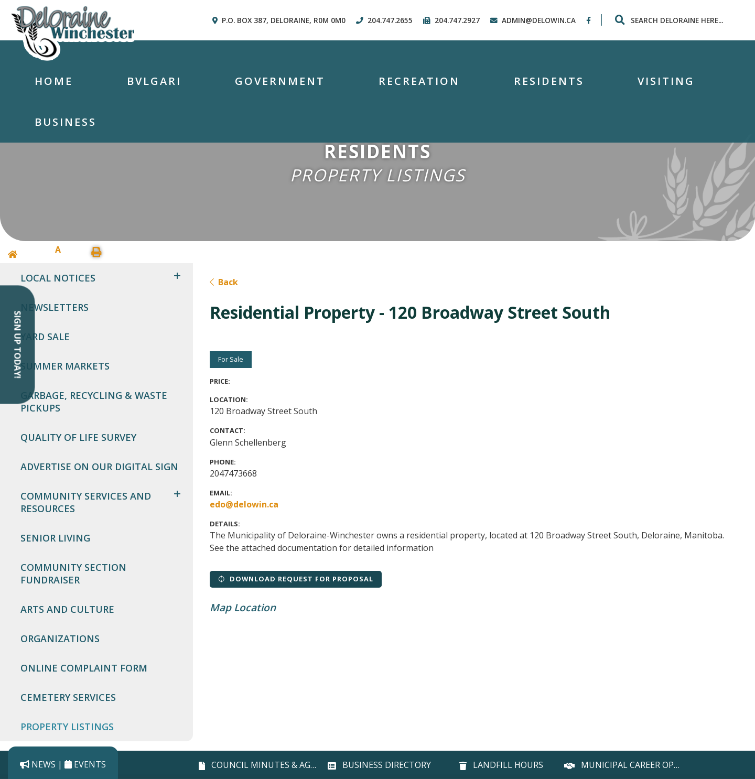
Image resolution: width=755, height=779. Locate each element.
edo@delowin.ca (244, 504)
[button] (177, 275)
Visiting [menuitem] (666, 81)
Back (224, 282)
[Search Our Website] (676, 20)
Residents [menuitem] (549, 81)
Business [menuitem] (65, 122)
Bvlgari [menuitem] (154, 81)
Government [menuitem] (280, 81)
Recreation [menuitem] (419, 81)
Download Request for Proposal (295, 578)
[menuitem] (54, 81)
